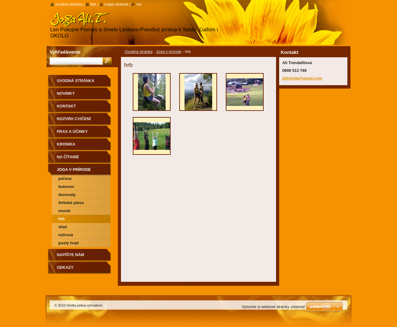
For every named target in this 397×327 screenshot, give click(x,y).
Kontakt (66, 106)
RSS (138, 4)
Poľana (65, 178)
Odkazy (65, 267)
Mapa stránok (116, 4)
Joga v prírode (168, 51)
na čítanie (68, 157)
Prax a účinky (72, 131)
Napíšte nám (70, 254)
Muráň (64, 210)
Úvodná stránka (139, 51)
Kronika (66, 144)
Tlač (93, 4)
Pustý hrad (68, 243)
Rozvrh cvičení (74, 118)
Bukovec (66, 186)
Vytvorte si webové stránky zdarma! (273, 306)
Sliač (62, 227)
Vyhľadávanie (65, 51)
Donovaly (67, 194)
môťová (65, 235)
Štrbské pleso (71, 202)
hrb (61, 218)
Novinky (66, 93)
